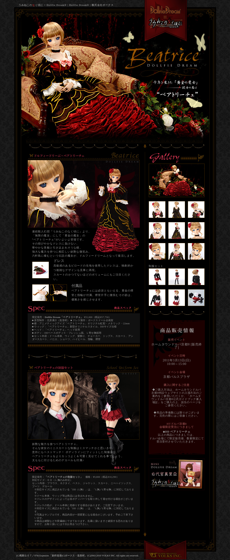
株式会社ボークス (103, 5)
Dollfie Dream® (79, 5)
